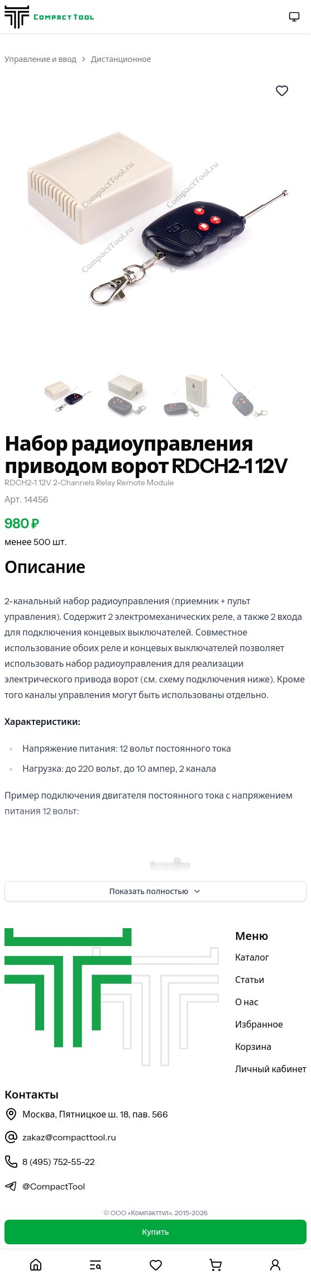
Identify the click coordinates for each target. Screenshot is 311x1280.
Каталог (252, 957)
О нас (247, 1001)
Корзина (253, 1046)
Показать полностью (155, 891)
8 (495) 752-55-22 (49, 1161)
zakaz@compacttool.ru (60, 1137)
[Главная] (35, 1265)
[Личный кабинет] (275, 1265)
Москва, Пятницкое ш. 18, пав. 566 (86, 1114)
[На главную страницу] (49, 17)
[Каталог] (95, 1265)
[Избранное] (155, 1265)
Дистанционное (121, 59)
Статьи (250, 979)
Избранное (259, 1024)
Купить (155, 1232)
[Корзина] (215, 1265)
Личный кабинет (271, 1068)
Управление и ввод (40, 59)
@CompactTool (44, 1186)
